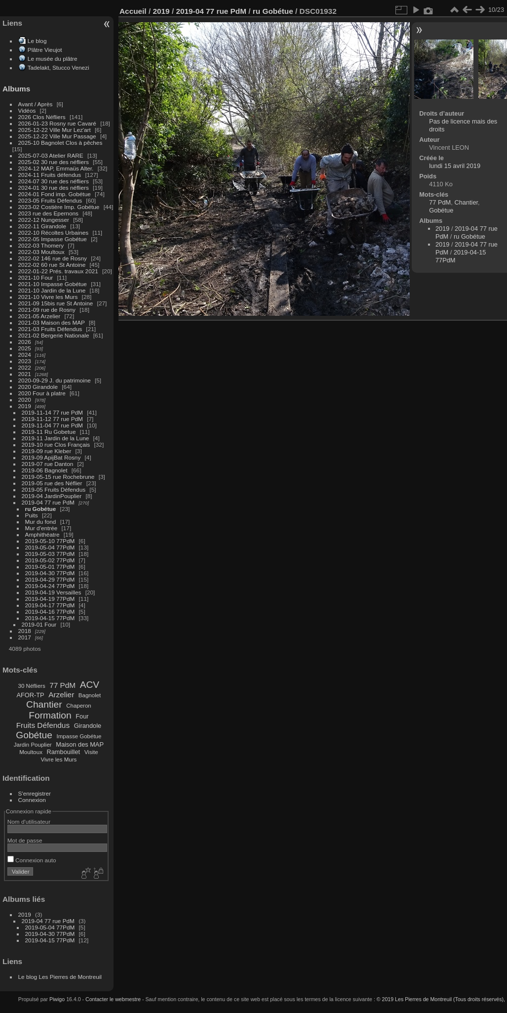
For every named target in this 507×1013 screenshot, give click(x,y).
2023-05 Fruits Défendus (50, 200)
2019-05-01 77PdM (50, 566)
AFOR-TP (30, 695)
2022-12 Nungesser (43, 219)
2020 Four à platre (42, 393)
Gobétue (34, 735)
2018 (24, 631)
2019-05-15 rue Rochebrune (58, 476)
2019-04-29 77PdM (50, 579)
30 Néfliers (31, 686)
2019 (24, 406)
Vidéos (27, 110)
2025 (24, 348)
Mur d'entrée (41, 528)
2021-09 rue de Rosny (47, 309)
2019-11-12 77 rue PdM (52, 419)
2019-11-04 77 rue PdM (52, 425)
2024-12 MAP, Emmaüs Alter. (56, 168)
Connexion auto (31, 860)
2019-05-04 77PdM (50, 547)
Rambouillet (63, 752)
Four (82, 716)
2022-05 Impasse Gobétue (52, 239)
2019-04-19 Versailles (53, 592)
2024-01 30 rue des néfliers (54, 187)
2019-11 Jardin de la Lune (55, 438)
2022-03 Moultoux (41, 252)
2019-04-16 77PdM (50, 611)
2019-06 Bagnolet (45, 470)
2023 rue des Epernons (48, 213)
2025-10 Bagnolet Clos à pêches (60, 142)
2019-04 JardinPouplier (52, 496)
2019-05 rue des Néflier (52, 483)
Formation (50, 715)
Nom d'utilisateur (28, 821)
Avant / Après (35, 104)
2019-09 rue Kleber (47, 451)
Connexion (32, 800)
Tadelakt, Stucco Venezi (58, 67)
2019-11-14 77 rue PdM (52, 412)
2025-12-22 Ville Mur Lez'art (54, 130)
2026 (24, 341)
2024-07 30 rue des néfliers (53, 181)
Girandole (88, 725)
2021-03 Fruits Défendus (50, 329)
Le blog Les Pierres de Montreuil (60, 976)
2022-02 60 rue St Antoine (52, 264)
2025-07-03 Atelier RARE (50, 155)
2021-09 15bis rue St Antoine (55, 303)
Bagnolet (89, 695)
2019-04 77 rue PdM (48, 502)
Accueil (133, 11)
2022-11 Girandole (42, 226)
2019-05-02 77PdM (50, 560)
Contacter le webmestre (113, 999)
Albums (16, 88)
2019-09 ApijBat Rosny (51, 457)
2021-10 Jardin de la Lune (52, 290)
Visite (91, 752)
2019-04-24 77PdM (50, 586)
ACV (89, 684)
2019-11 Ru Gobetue (49, 431)
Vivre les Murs (59, 759)
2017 (24, 637)
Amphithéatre (42, 534)
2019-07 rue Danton (48, 464)
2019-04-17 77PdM (50, 605)
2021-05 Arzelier (39, 316)
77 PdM (62, 685)
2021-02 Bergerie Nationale (53, 335)
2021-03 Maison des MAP (51, 322)
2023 (24, 361)
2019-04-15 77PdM (50, 618)
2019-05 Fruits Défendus (54, 489)
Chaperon (78, 706)
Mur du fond (40, 521)
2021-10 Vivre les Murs (48, 297)
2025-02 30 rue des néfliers (53, 162)
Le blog (37, 41)
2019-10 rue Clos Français (56, 444)
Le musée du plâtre (53, 58)
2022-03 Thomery (41, 245)
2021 (24, 374)
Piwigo (57, 999)
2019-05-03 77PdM (50, 553)
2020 (24, 399)
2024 (24, 354)
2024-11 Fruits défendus (49, 174)
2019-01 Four (39, 624)
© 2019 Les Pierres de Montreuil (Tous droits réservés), (441, 999)
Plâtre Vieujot (45, 49)
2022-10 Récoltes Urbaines (53, 232)
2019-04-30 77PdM (50, 573)
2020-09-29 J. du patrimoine (54, 380)
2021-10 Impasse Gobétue (52, 284)
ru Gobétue (40, 509)
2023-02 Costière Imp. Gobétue (59, 207)
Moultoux (30, 752)
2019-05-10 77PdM (50, 541)
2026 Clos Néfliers (42, 117)
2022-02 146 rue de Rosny (52, 258)
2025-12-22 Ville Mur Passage (57, 136)
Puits (31, 515)
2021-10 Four (35, 277)
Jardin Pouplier (33, 745)
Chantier (44, 704)
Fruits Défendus (43, 725)
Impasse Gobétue (79, 736)
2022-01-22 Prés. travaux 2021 (58, 271)
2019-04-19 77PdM (50, 598)
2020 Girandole (38, 386)
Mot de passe (24, 840)
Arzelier (61, 694)
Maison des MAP (80, 744)
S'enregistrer (34, 793)
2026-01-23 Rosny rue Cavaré (57, 123)
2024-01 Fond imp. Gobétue (54, 194)
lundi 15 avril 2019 (454, 165)
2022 (24, 367)
